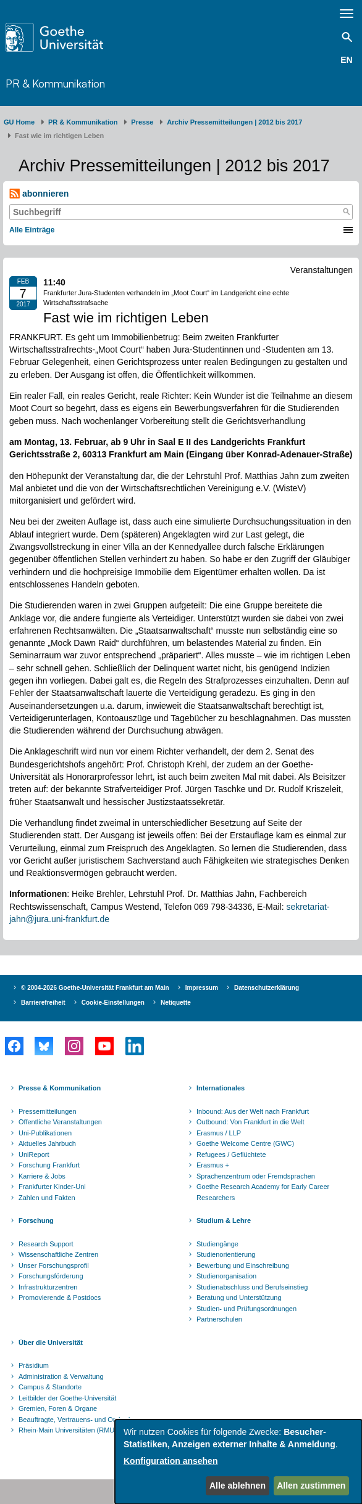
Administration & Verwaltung (61, 1376)
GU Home (19, 122)
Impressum (201, 987)
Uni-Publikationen (45, 1133)
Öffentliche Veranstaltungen (60, 1122)
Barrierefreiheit (43, 1002)
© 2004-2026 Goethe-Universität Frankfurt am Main (95, 987)
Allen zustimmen (311, 1485)
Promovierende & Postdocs (60, 1297)
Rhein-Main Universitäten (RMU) (68, 1430)
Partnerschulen (219, 1319)
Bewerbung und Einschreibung (242, 1265)
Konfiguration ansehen (170, 1461)
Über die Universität (51, 1342)
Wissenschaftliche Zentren (58, 1254)
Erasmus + (212, 1165)
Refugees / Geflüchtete (231, 1154)
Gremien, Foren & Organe (58, 1408)
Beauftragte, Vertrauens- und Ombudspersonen (90, 1419)
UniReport (34, 1154)
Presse (142, 122)
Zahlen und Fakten (47, 1197)
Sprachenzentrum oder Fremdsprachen (255, 1176)
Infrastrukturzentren (48, 1287)
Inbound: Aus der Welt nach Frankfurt (252, 1111)
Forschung (36, 1220)
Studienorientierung (225, 1254)
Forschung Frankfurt (49, 1165)
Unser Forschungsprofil (54, 1265)
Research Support (46, 1244)
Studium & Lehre (223, 1220)
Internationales (220, 1088)
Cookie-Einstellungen (113, 1002)
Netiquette (176, 1002)
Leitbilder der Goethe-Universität (67, 1398)
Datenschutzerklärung (266, 987)
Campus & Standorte (50, 1387)
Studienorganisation (226, 1276)
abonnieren (39, 194)
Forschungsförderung (51, 1276)
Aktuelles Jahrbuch (47, 1143)
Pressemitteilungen (48, 1111)
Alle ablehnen (237, 1485)
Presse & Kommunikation (60, 1088)
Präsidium (34, 1365)
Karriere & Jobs (42, 1176)
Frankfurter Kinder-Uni (52, 1186)
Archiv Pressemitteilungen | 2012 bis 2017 (234, 122)
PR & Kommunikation (55, 83)
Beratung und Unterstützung (239, 1297)
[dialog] (238, 1462)
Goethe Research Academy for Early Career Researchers (262, 1192)
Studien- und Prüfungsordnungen (246, 1308)
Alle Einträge (31, 230)
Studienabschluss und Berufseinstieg (252, 1287)
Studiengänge (217, 1244)
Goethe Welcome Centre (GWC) (245, 1143)
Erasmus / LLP (218, 1133)
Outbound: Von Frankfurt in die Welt (250, 1122)
